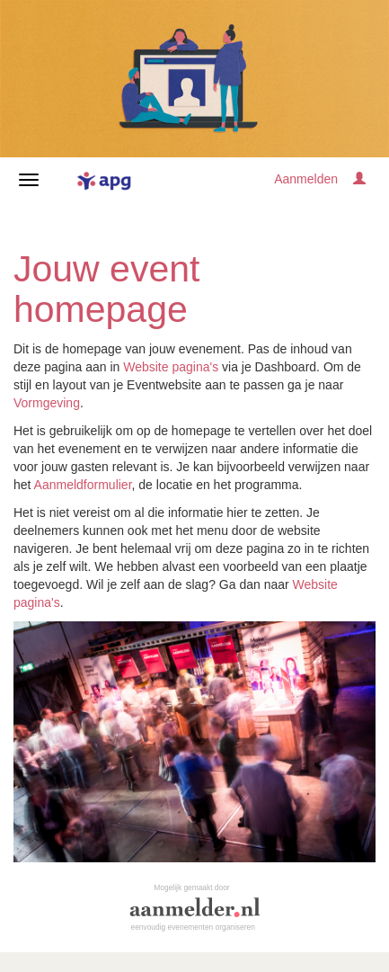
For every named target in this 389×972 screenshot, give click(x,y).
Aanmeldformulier (83, 484)
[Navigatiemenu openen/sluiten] (29, 180)
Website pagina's (170, 367)
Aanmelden (306, 179)
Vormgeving (46, 403)
